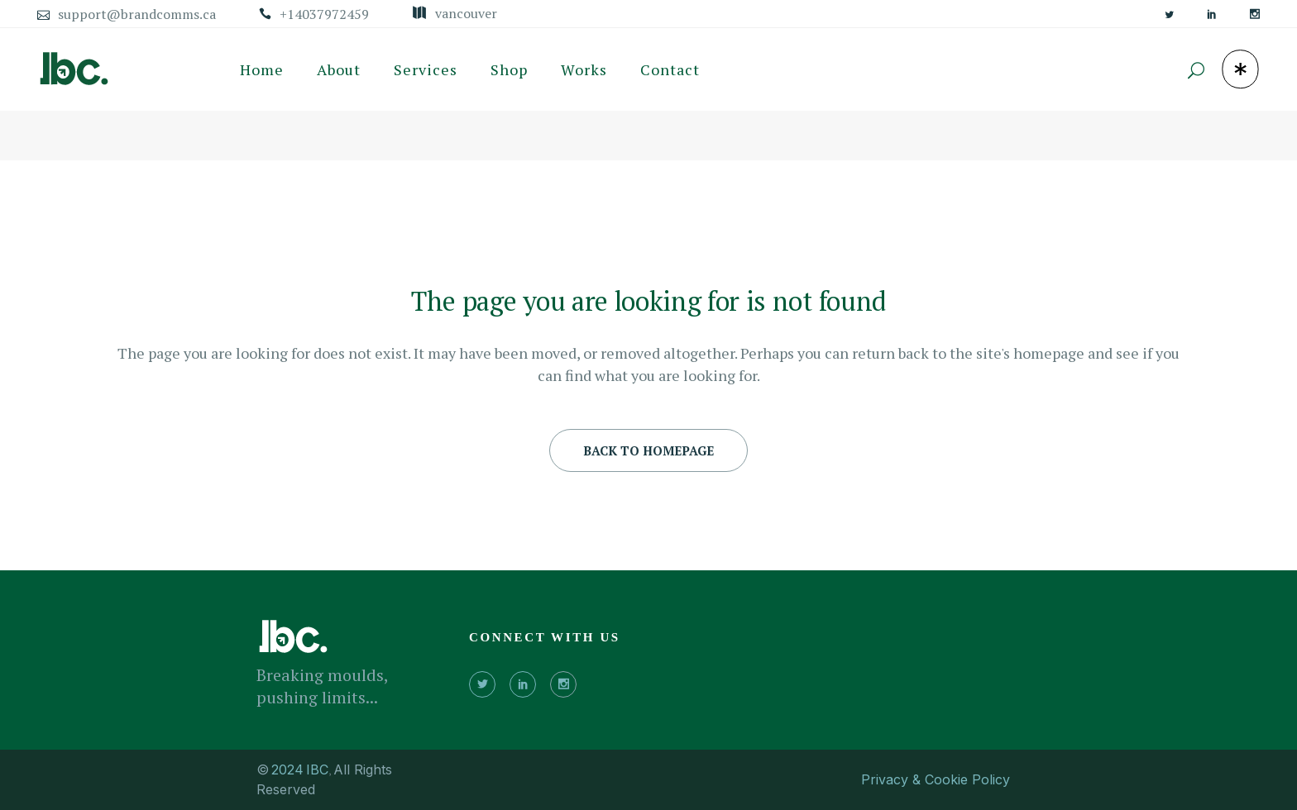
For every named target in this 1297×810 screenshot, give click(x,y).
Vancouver (466, 13)
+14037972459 (324, 14)
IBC (317, 769)
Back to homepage (648, 450)
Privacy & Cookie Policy (935, 779)
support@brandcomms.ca (137, 14)
